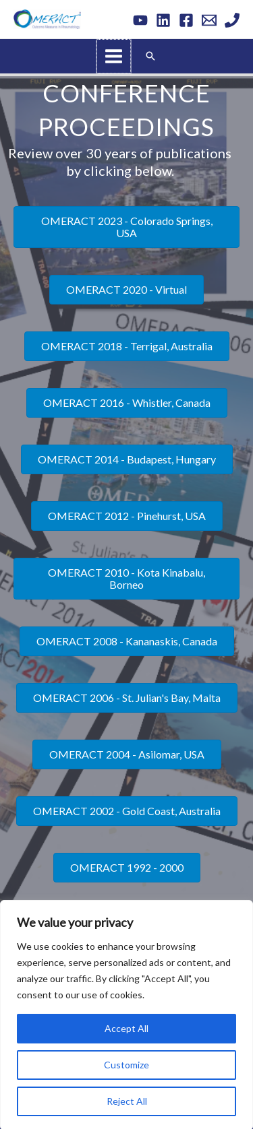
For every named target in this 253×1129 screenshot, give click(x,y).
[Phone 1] (232, 20)
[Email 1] (209, 20)
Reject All (127, 1099)
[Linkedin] (163, 20)
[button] (150, 55)
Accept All (126, 1027)
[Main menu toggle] (114, 56)
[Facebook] (186, 20)
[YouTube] (140, 20)
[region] (126, 1014)
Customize (126, 1063)
